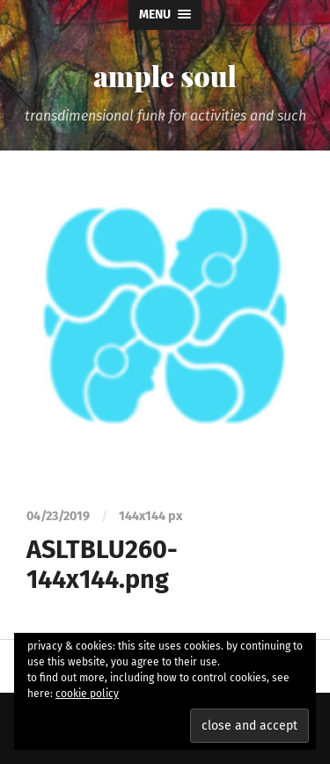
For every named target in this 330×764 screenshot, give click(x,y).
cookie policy (87, 693)
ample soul (165, 75)
